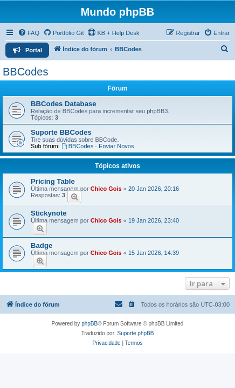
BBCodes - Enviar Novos (97, 146)
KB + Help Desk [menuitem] (113, 32)
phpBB (89, 324)
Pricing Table (53, 181)
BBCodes (26, 72)
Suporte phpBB (136, 333)
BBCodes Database (63, 104)
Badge (41, 245)
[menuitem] (28, 32)
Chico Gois (106, 188)
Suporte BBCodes (61, 132)
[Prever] (74, 196)
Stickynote (49, 213)
